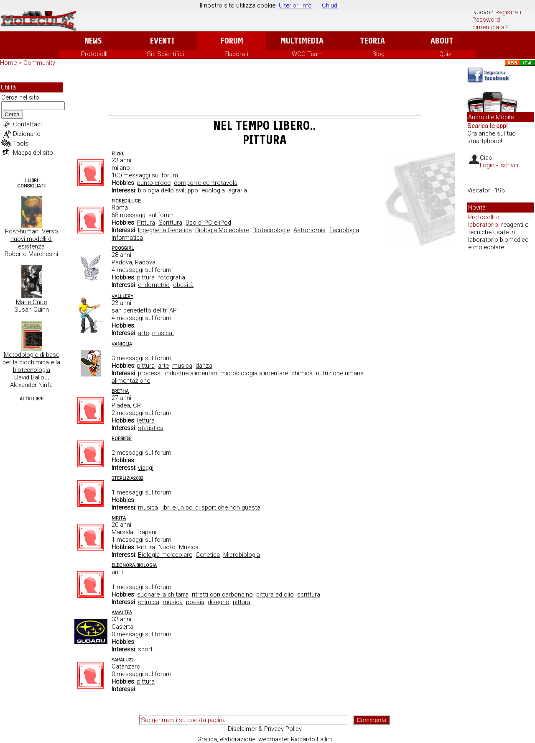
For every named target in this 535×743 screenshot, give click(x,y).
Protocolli (94, 54)
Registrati (508, 12)
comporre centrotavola (205, 183)
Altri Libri (31, 399)
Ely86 (118, 153)
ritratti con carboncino (222, 594)
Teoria (372, 41)
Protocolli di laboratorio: (484, 220)
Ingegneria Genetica (165, 230)
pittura (146, 277)
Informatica (127, 237)
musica (182, 365)
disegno (218, 602)
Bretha (120, 391)
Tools (20, 143)
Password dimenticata (488, 23)
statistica (150, 428)
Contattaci (27, 124)
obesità (183, 285)
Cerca (12, 114)
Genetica (208, 555)
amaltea (122, 612)
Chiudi (330, 5)
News (93, 41)
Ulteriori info (295, 5)
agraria (237, 190)
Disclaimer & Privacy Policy (265, 729)
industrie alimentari (191, 373)
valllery (122, 296)
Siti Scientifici (165, 54)
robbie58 (122, 438)
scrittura (308, 594)
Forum (231, 41)
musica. (163, 333)
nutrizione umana (340, 373)
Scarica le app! (487, 126)
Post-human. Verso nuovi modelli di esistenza (31, 239)
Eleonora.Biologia (134, 565)
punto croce (154, 183)
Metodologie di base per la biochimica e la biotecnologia (31, 362)
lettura (146, 420)
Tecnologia (344, 230)
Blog (378, 54)
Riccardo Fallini (311, 739)
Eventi (162, 41)
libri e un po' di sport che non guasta (210, 507)
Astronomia (309, 230)
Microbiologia (241, 555)
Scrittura (170, 222)
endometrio (154, 285)
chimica (302, 373)
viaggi (145, 467)
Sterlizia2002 (127, 478)
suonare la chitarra (163, 594)
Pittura (146, 222)
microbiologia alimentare (254, 373)
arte (143, 333)
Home (8, 63)
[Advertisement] (264, 92)
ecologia (213, 190)
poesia (195, 602)
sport (145, 649)
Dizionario (27, 134)
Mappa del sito (33, 152)
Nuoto (167, 547)
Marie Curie (31, 302)
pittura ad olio (275, 594)
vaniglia (122, 344)
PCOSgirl (123, 248)
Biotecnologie (271, 230)
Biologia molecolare (165, 555)
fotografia (171, 277)
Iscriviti (508, 165)
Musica (189, 547)
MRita (119, 518)
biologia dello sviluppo (168, 190)
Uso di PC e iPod (208, 222)
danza (204, 365)
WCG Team (307, 54)
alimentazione (131, 380)
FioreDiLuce (126, 201)
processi (150, 373)
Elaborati (236, 54)
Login (487, 165)
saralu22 (123, 660)
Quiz (445, 54)
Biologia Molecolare (222, 230)
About (442, 41)
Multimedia (302, 41)
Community (39, 63)
